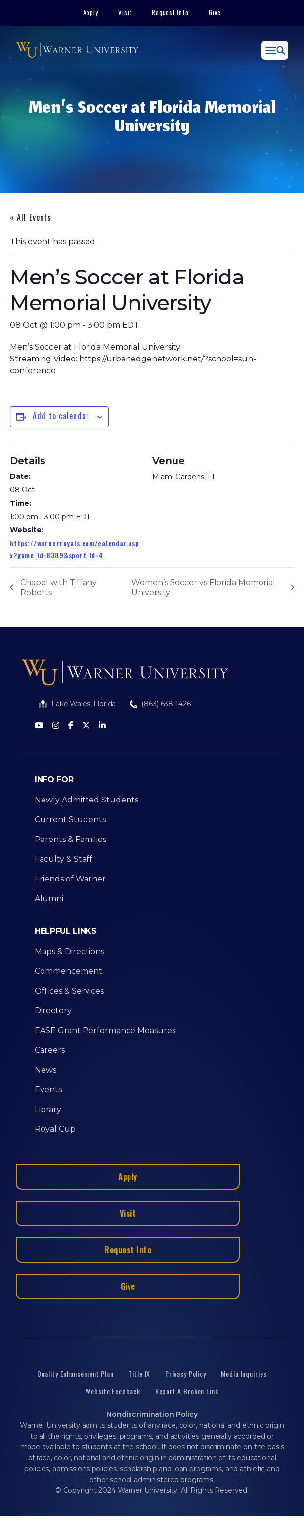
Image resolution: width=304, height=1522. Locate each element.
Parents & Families (70, 839)
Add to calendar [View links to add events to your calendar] (61, 416)
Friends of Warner (70, 878)
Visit (125, 12)
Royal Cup (55, 1129)
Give (215, 12)
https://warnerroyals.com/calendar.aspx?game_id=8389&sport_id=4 (74, 549)
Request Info (170, 12)
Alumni (49, 898)
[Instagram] (55, 726)
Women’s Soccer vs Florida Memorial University (203, 587)
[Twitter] (86, 726)
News (45, 1070)
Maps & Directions (69, 951)
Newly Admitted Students (86, 799)
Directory (53, 1010)
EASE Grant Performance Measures (105, 1030)
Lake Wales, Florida (83, 703)
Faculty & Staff (63, 859)
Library (48, 1109)
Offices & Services (69, 991)
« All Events (30, 217)
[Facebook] (70, 726)
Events (48, 1089)
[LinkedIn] (102, 726)
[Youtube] (39, 726)
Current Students (70, 819)
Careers (50, 1050)
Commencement (68, 971)
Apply (90, 12)
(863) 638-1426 (165, 703)
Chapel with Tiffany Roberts (58, 587)
